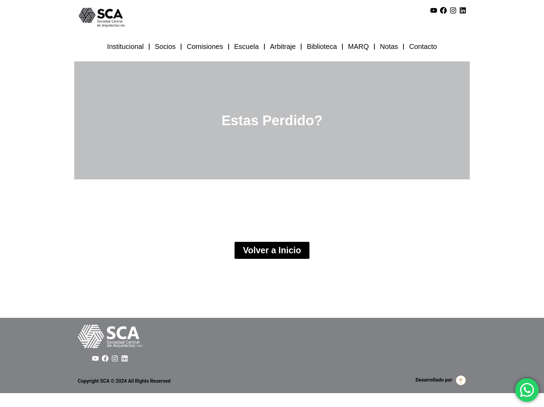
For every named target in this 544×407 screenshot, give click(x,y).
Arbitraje (283, 46)
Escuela (246, 46)
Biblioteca (322, 46)
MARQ (358, 46)
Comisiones (205, 46)
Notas (389, 46)
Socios (165, 46)
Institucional (125, 46)
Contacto (423, 46)
